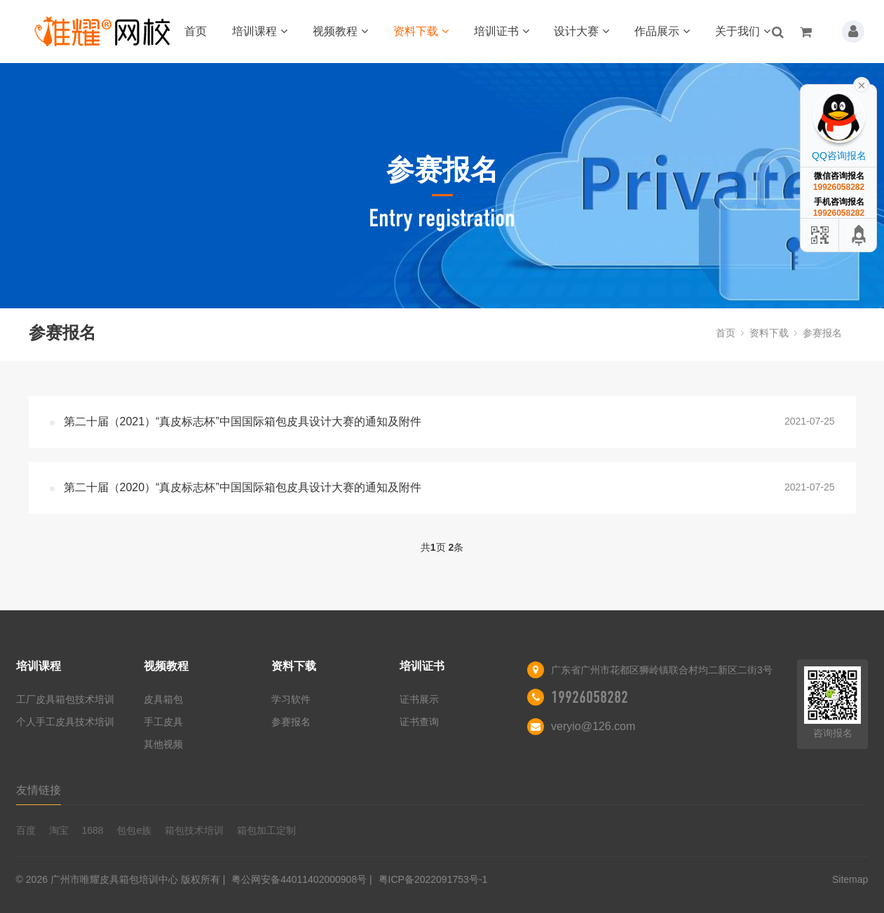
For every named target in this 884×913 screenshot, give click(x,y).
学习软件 (291, 699)
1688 (92, 830)
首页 (195, 31)
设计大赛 (581, 31)
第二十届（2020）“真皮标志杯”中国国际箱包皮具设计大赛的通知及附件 (242, 487)
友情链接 (38, 790)
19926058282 (589, 697)
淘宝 (59, 830)
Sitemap (850, 879)
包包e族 (133, 830)
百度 (26, 830)
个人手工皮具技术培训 (65, 721)
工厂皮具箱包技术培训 (65, 699)
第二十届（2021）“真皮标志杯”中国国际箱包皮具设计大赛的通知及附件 (242, 421)
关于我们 (742, 31)
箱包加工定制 (266, 830)
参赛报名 (822, 332)
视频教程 (340, 31)
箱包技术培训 (194, 830)
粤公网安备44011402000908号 (299, 879)
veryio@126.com (593, 726)
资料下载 (421, 31)
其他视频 (163, 744)
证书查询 (419, 721)
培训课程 (259, 31)
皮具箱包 (163, 699)
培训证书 (501, 31)
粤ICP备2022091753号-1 (433, 879)
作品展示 (662, 31)
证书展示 (419, 699)
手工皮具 (163, 721)
